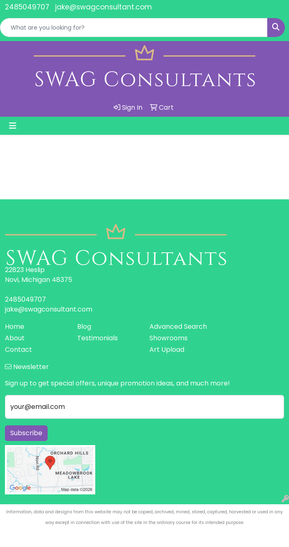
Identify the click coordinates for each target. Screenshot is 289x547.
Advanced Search (178, 326)
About (15, 338)
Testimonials (97, 338)
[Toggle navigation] (12, 126)
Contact (18, 349)
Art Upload (166, 349)
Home (14, 326)
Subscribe (26, 433)
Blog (84, 326)
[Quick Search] (134, 27)
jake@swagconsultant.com (103, 7)
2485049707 (27, 7)
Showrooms (168, 338)
